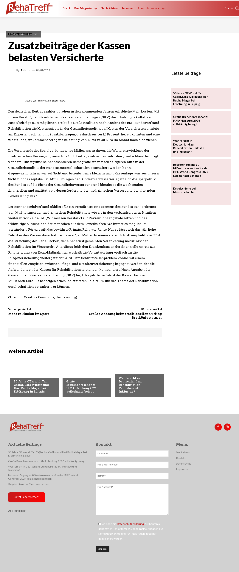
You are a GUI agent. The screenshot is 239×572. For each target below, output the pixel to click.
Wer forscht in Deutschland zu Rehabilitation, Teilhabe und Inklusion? (130, 384)
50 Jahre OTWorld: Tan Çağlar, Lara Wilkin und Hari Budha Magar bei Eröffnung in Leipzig (31, 386)
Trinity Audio (45, 100)
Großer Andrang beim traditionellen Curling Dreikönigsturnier (125, 316)
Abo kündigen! (17, 511)
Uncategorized (28, 33)
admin (25, 70)
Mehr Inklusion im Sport (28, 314)
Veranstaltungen (25, 374)
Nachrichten (127, 370)
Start (14, 33)
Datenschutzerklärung (130, 524)
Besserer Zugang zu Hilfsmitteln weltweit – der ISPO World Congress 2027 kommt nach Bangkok (191, 170)
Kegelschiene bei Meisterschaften (184, 190)
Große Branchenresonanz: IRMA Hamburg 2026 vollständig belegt (81, 386)
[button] (232, 8)
